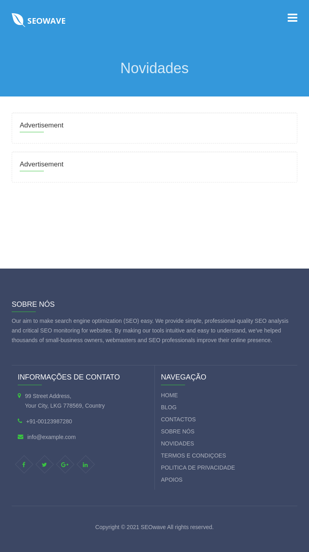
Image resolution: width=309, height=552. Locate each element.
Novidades (177, 443)
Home (169, 395)
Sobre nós (177, 431)
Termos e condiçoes (193, 455)
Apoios (172, 479)
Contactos (178, 419)
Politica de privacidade (198, 467)
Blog (169, 407)
